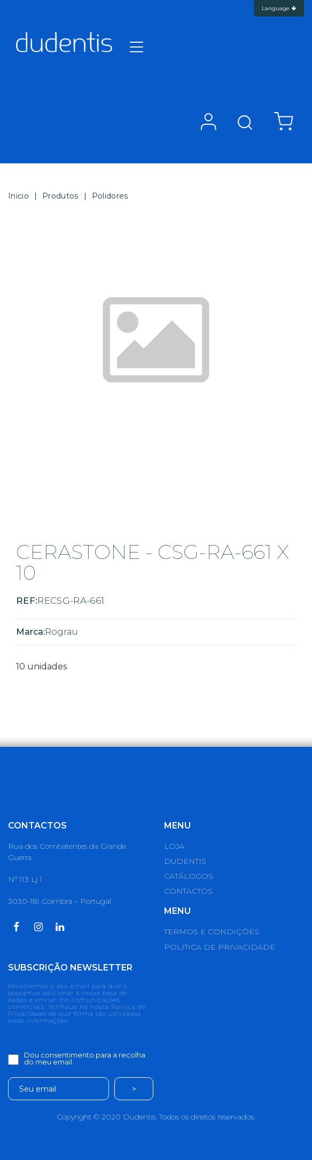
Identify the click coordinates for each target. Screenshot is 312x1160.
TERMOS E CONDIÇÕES (211, 931)
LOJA (174, 846)
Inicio (18, 196)
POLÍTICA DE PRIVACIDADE (219, 947)
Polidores (110, 196)
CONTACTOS (188, 891)
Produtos (60, 196)
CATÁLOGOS (188, 876)
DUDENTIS (185, 861)
